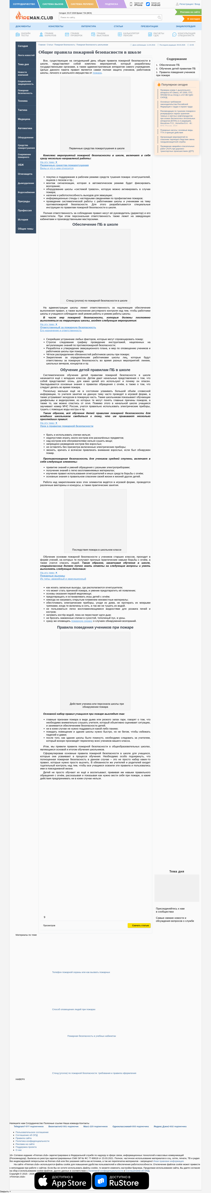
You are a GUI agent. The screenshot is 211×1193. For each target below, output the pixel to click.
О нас (19, 1150)
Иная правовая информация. (168, 1161)
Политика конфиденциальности (32, 1141)
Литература (88, 26)
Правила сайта (24, 1138)
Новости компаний (23, 73)
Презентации (149, 26)
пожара (97, 72)
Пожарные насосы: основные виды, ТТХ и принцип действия (176, 131)
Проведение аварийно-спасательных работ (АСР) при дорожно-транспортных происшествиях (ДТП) (177, 148)
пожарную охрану (81, 621)
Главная (42, 45)
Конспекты (55, 26)
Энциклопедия (185, 26)
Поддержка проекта (26, 1147)
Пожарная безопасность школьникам (92, 45)
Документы (23, 26)
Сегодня (23, 46)
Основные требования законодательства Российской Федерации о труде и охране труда (176, 104)
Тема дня (23, 64)
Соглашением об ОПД (137, 1170)
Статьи (118, 26)
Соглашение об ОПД (27, 1135)
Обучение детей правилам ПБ (177, 68)
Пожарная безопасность (64, 45)
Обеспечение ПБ (169, 64)
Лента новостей (26, 55)
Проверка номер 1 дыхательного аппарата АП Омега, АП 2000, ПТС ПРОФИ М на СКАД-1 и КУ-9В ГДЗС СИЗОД (176, 94)
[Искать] (159, 17)
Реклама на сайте (190, 12)
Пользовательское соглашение (32, 1132)
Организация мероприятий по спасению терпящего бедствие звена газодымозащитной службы (177, 139)
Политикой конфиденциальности (105, 1170)
